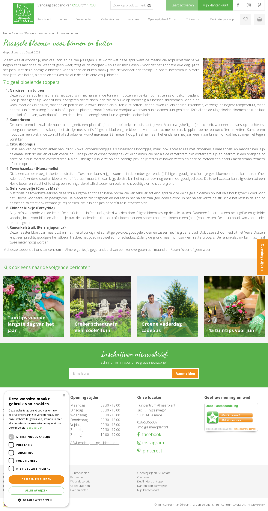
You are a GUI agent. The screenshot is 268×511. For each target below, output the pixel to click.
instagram (152, 442)
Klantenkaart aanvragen (152, 485)
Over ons (143, 477)
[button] (36, 499)
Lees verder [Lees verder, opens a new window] (34, 427)
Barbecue (76, 477)
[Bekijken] (259, 19)
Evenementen (79, 490)
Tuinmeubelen (79, 473)
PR (259, 5)
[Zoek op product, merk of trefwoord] (131, 5)
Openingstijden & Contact (153, 473)
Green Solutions (203, 504)
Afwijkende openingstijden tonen (94, 442)
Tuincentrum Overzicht (230, 504)
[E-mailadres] (134, 373)
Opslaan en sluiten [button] (36, 479)
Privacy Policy (256, 504)
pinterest (151, 451)
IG (248, 5)
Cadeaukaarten (80, 485)
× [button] (63, 395)
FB (238, 5)
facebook (150, 434)
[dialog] (36, 449)
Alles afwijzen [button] (36, 490)
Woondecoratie (80, 481)
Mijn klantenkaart (148, 490)
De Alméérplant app (150, 481)
